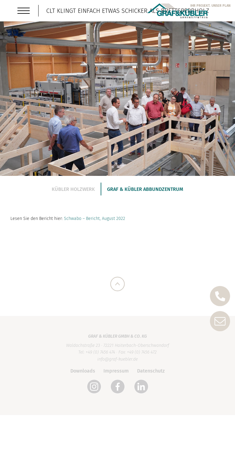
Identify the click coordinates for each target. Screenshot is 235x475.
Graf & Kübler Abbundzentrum (145, 189)
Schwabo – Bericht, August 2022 (94, 222)
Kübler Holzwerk (73, 189)
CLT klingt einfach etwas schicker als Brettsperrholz (127, 10)
